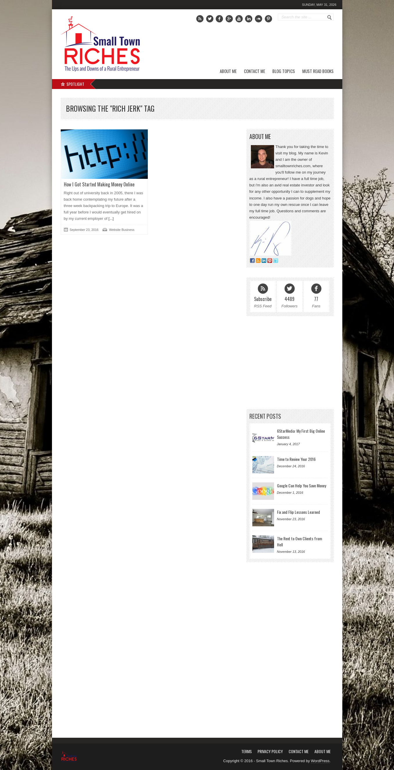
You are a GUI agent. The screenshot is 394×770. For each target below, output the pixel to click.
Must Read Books (318, 71)
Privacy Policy (270, 751)
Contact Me (254, 71)
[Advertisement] (267, 45)
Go (329, 17)
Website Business (121, 229)
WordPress (320, 761)
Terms (246, 751)
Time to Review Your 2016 (296, 459)
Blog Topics (283, 71)
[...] (110, 218)
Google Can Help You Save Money (301, 485)
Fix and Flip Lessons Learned (298, 512)
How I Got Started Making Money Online (99, 184)
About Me (228, 71)
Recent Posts (265, 416)
